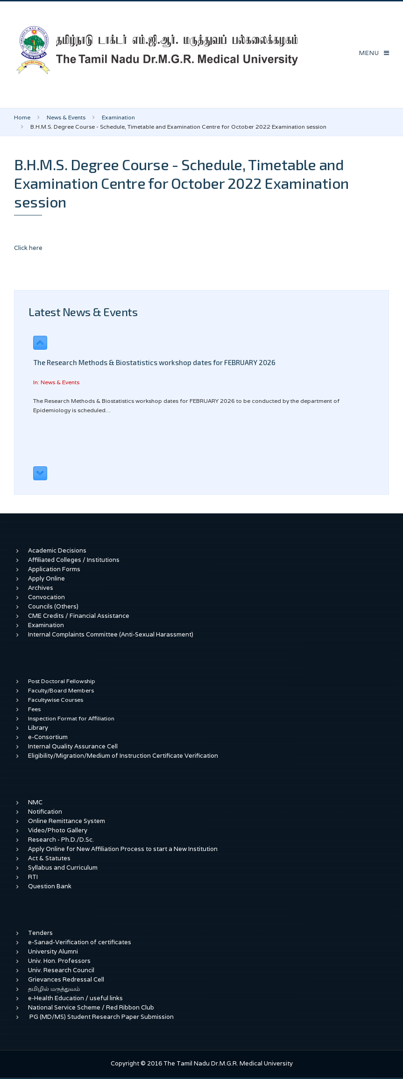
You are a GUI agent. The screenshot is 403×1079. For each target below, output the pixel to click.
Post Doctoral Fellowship (61, 681)
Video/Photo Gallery (57, 830)
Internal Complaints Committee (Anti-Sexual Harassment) (110, 634)
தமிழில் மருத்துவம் (54, 989)
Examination (118, 117)
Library (38, 728)
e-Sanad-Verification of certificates (79, 942)
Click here (28, 248)
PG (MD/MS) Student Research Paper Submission (101, 1017)
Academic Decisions (57, 550)
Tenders (40, 933)
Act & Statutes (49, 858)
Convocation (46, 597)
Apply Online (46, 578)
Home (22, 117)
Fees (34, 709)
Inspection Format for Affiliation (71, 718)
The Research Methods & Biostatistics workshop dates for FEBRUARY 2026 (154, 362)
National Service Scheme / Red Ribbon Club (91, 1007)
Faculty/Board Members (61, 690)
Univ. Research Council (61, 970)
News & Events (66, 117)
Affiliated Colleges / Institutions (74, 560)
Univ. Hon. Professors (59, 961)
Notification (45, 812)
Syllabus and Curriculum (63, 868)
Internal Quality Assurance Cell (73, 746)
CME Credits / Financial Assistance (78, 616)
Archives (40, 588)
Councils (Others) (53, 606)
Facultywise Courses (55, 699)
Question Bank (49, 886)
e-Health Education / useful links (75, 998)
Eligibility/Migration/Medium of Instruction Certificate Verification (123, 756)
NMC (35, 802)
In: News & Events (56, 382)
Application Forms (54, 569)
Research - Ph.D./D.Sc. (61, 840)
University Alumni (53, 951)
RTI (33, 877)
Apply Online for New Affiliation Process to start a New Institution (123, 849)
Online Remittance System (66, 821)
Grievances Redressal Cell (66, 979)
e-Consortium (48, 737)
